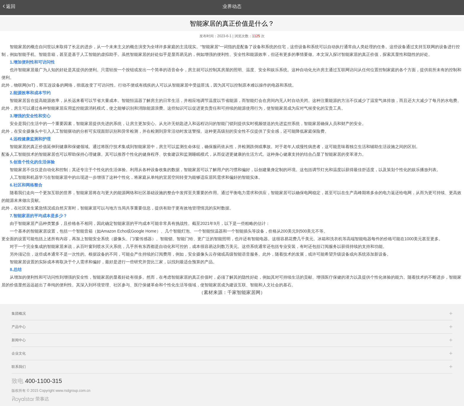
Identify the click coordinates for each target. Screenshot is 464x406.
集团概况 (19, 313)
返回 (9, 6)
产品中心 (19, 327)
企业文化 (19, 353)
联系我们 (19, 367)
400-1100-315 (43, 381)
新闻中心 (19, 340)
